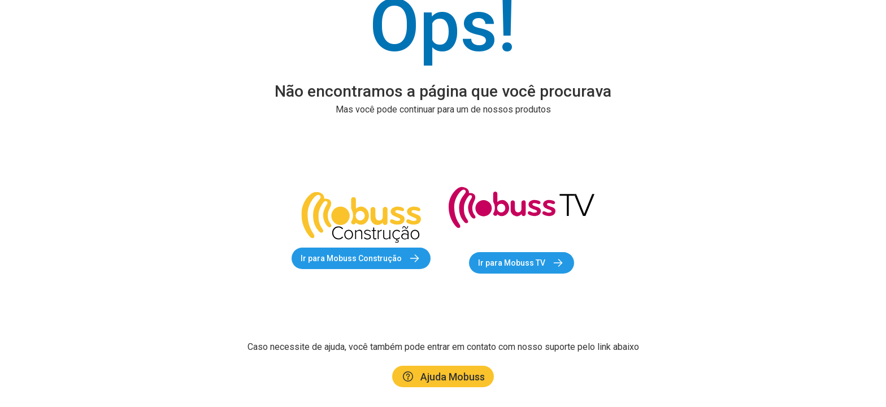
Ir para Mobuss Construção (361, 258)
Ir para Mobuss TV (521, 263)
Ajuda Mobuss (443, 376)
